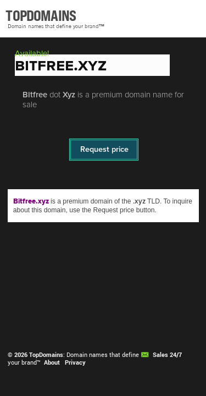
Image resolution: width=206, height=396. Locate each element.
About (52, 362)
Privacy (75, 362)
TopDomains (46, 355)
